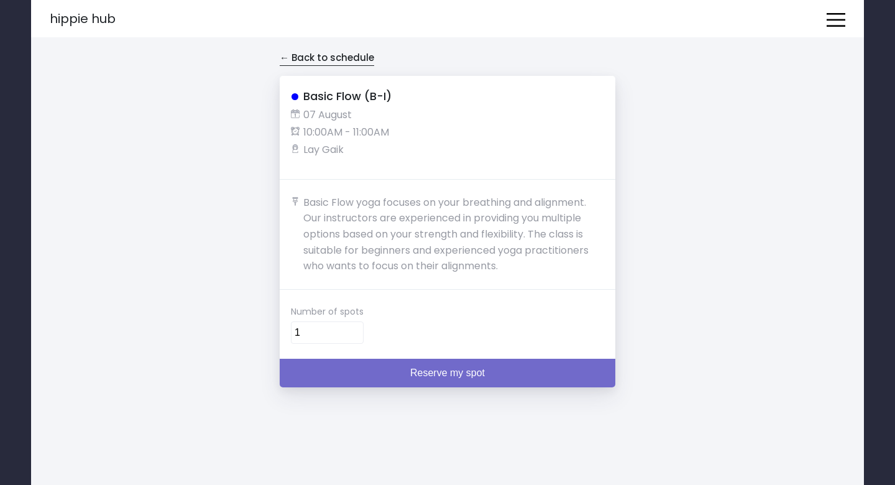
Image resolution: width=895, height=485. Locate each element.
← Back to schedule (327, 57)
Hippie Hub (83, 18)
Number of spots (327, 311)
